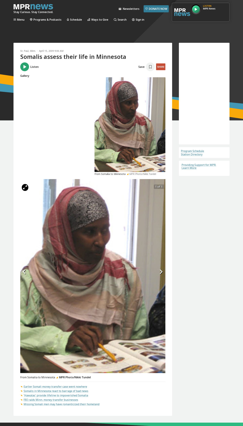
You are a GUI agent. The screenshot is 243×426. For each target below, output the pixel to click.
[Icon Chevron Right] (161, 272)
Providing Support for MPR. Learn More (199, 166)
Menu (19, 19)
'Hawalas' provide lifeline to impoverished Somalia (56, 395)
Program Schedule (192, 151)
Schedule (74, 19)
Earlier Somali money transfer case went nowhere (55, 386)
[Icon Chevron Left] (24, 272)
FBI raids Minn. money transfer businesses (51, 400)
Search (120, 19)
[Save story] (146, 66)
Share (160, 66)
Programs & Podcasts (45, 19)
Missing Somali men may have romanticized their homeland (61, 404)
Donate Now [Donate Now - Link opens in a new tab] (156, 9)
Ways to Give (97, 19)
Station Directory (191, 154)
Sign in (138, 19)
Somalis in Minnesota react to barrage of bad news (56, 391)
